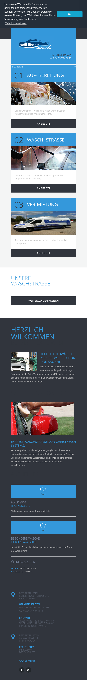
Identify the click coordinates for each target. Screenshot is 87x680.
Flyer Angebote (20, 505)
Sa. (12, 571)
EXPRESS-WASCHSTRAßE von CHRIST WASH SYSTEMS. (43, 443)
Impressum (25, 649)
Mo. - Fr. (15, 568)
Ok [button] (69, 14)
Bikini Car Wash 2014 (23, 541)
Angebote (43, 123)
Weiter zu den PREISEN (43, 300)
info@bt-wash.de (38, 625)
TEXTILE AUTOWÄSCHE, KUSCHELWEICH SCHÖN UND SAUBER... (57, 357)
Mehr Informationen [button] (16, 23)
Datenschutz (27, 651)
